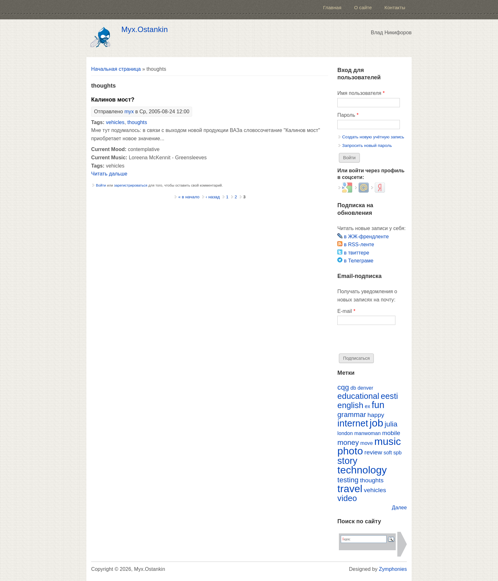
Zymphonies (393, 569)
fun (378, 405)
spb (397, 452)
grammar (351, 415)
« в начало (188, 197)
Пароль (348, 115)
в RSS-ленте (355, 244)
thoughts (137, 122)
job (376, 423)
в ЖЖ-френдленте (363, 236)
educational (358, 396)
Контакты (395, 7)
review (373, 452)
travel (349, 488)
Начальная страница (116, 69)
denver (365, 388)
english (350, 405)
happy (375, 415)
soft (388, 452)
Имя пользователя (361, 93)
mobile (391, 433)
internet (352, 423)
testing (348, 480)
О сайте (363, 7)
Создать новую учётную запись (373, 137)
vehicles (115, 122)
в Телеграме (355, 260)
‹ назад (213, 197)
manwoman (367, 433)
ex (367, 406)
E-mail (346, 311)
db (353, 388)
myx (129, 111)
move (366, 443)
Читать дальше (109, 173)
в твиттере (353, 252)
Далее (399, 507)
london (345, 433)
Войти (101, 185)
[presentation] (385, 341)
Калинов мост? (112, 99)
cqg (343, 387)
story (347, 461)
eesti (389, 396)
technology (362, 470)
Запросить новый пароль (367, 145)
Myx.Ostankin (144, 29)
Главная (332, 7)
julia (391, 424)
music (387, 441)
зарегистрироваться (130, 185)
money (348, 442)
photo (350, 451)
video (347, 498)
